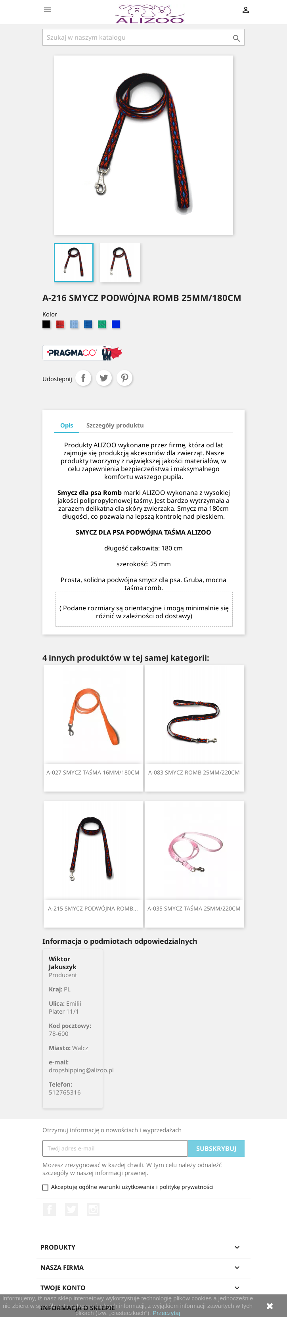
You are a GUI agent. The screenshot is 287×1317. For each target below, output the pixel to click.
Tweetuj (104, 378)
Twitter (71, 1209)
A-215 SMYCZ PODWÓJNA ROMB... (93, 908)
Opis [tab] (66, 425)
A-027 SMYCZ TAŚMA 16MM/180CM (93, 772)
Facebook (49, 1209)
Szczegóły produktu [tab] (115, 425)
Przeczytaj (166, 1312)
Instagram (93, 1209)
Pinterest (124, 378)
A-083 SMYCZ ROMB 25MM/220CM (194, 772)
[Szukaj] (143, 37)
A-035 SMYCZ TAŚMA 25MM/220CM (194, 908)
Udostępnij (83, 378)
